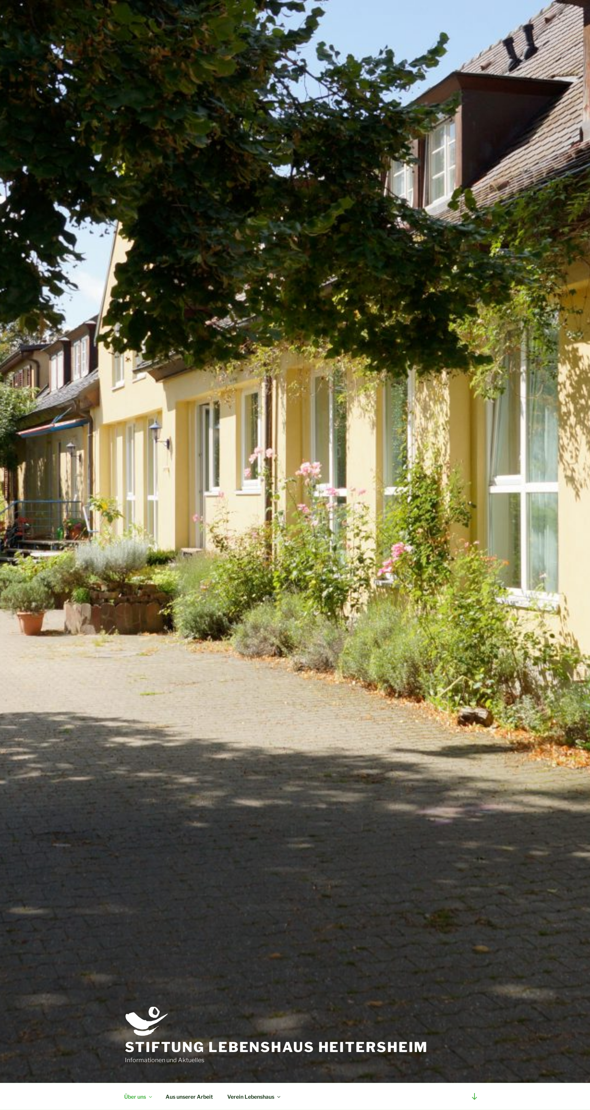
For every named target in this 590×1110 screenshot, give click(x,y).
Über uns (138, 1096)
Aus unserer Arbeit (189, 1096)
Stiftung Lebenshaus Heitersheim (276, 1047)
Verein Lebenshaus (254, 1096)
